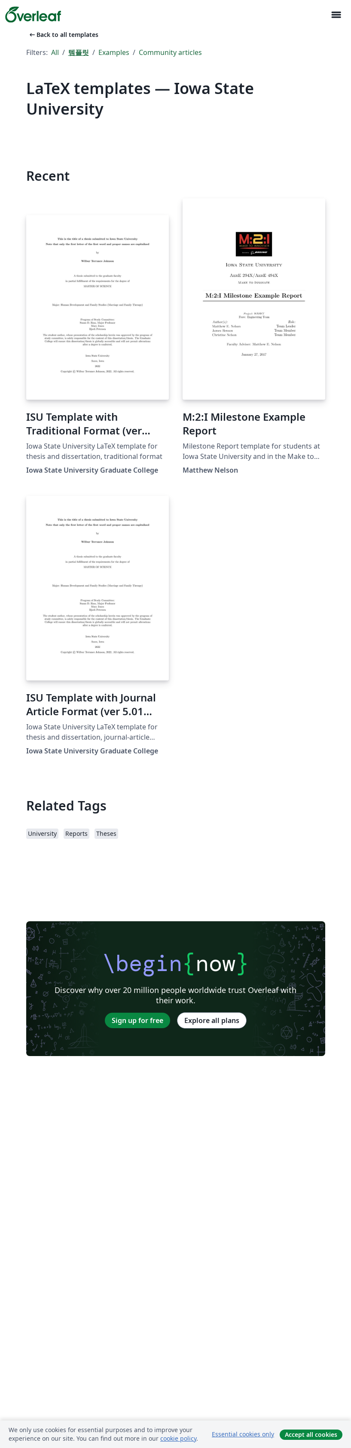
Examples (113, 52)
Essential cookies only (243, 1434)
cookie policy (178, 1438)
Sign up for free (137, 1020)
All (55, 52)
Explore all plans (211, 1020)
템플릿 (78, 52)
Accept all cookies (311, 1434)
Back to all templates (63, 34)
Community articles (170, 52)
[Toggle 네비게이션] (336, 15)
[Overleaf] (33, 14)
